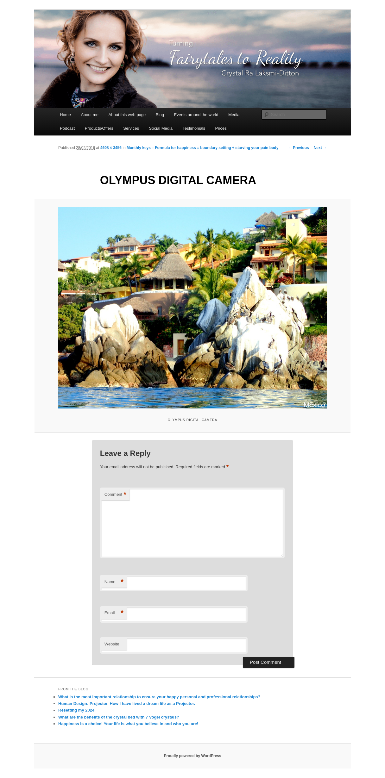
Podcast (67, 128)
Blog (160, 114)
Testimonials (194, 128)
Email (113, 613)
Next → (320, 148)
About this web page (127, 114)
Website (111, 644)
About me (89, 114)
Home (65, 114)
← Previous (298, 148)
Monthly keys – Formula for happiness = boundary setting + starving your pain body (202, 148)
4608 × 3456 (111, 148)
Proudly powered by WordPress (192, 756)
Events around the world (196, 114)
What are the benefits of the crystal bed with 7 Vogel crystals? (118, 717)
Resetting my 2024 (76, 710)
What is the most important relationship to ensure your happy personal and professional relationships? (159, 696)
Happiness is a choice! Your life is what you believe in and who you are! (128, 723)
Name (113, 582)
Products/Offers (99, 128)
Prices (221, 128)
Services (131, 128)
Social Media (161, 128)
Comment (115, 494)
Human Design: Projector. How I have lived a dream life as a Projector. (126, 703)
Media (233, 114)
